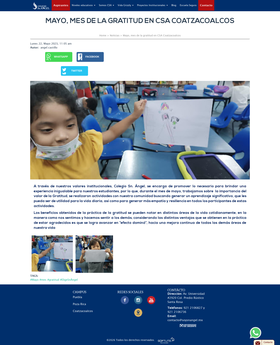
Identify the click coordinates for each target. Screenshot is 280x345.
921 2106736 (177, 312)
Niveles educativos (83, 5)
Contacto (206, 5)
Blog (173, 5)
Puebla (77, 297)
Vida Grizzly (126, 5)
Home (102, 35)
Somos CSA (106, 5)
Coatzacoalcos (83, 311)
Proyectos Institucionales (152, 5)
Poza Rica (79, 304)
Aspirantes (60, 5)
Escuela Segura (188, 5)
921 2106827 (193, 308)
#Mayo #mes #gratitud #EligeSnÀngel (54, 280)
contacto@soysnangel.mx (185, 320)
